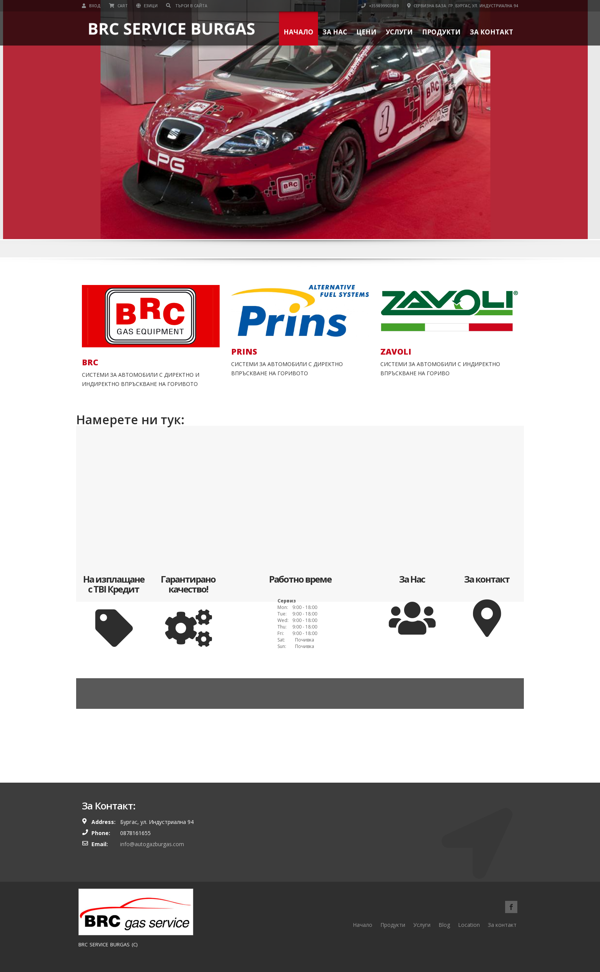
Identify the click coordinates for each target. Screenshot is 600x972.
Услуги (399, 32)
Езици (147, 5)
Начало (298, 32)
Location (469, 924)
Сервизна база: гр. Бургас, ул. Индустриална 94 (462, 5)
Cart (118, 5)
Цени (366, 32)
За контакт (491, 32)
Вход (91, 5)
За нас (335, 32)
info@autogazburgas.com (152, 844)
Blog (444, 924)
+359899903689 (380, 5)
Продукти (441, 32)
